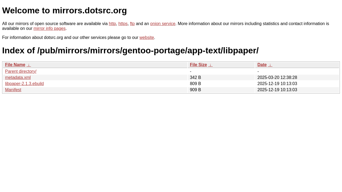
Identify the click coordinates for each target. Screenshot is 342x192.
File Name (15, 64)
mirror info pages (49, 28)
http (112, 23)
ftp (132, 23)
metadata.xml (18, 77)
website (146, 37)
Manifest (13, 89)
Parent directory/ (20, 71)
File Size (198, 64)
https (123, 23)
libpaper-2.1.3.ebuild (24, 83)
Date (262, 64)
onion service (162, 23)
